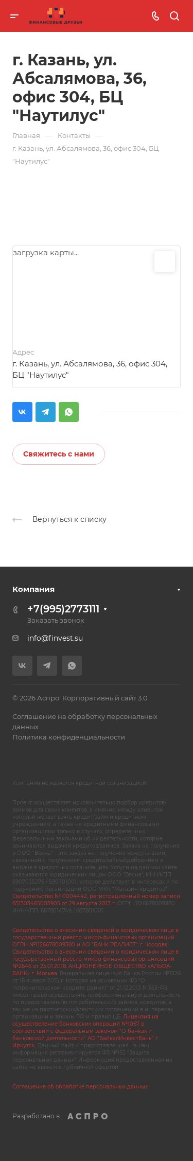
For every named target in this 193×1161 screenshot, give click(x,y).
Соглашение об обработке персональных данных (80, 1086)
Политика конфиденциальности (68, 737)
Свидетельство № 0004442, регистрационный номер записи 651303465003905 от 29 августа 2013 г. (96, 900)
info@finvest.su (55, 638)
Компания (33, 589)
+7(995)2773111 (63, 609)
